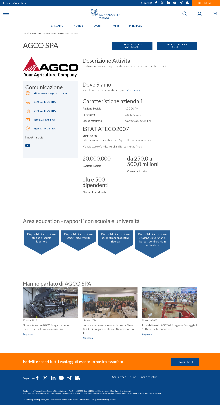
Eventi (98, 25)
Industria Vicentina (14, 3)
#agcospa (147, 361)
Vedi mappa (134, 90)
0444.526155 (93, 391)
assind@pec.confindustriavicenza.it (65, 393)
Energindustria (148, 376)
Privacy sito (44, 399)
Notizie (78, 25)
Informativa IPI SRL (87, 399)
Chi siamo (57, 25)
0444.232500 (77, 391)
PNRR (115, 25)
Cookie (36, 399)
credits (113, 399)
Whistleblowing (102, 399)
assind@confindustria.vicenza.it (118, 391)
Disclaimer (27, 399)
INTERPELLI (135, 25)
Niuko (133, 376)
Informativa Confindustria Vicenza (65, 399)
